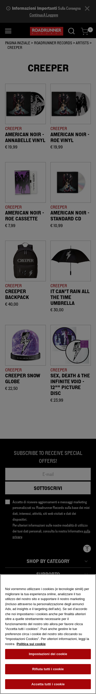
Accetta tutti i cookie (48, 685)
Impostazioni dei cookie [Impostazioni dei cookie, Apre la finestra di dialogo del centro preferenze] (48, 655)
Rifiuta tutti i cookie (48, 670)
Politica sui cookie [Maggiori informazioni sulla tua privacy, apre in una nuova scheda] (31, 645)
